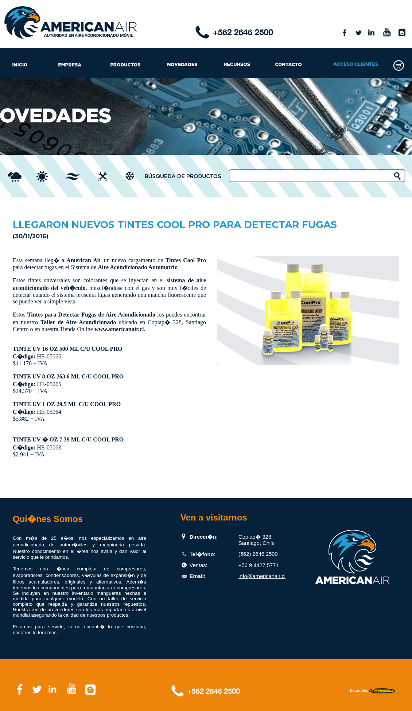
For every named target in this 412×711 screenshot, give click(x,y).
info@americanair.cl (261, 576)
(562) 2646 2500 (258, 554)
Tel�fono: (203, 554)
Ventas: (198, 565)
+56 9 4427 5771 (258, 565)
